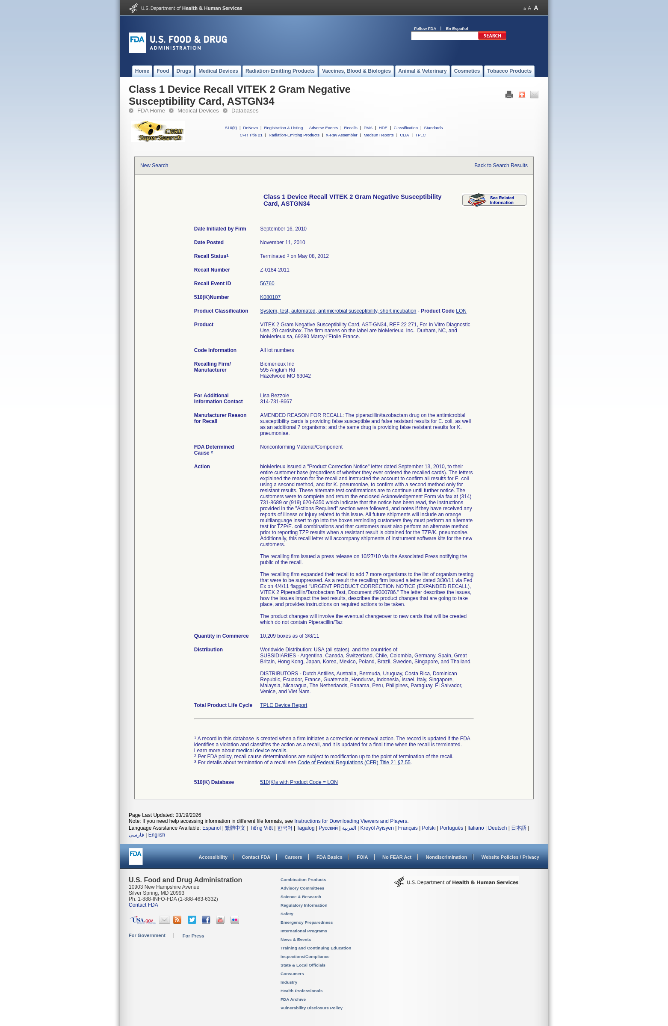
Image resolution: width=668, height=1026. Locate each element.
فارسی (136, 835)
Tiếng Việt (261, 828)
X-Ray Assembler (342, 135)
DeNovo (250, 127)
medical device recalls (261, 751)
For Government (147, 935)
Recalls (350, 127)
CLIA (404, 135)
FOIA (362, 857)
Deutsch (497, 828)
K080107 (270, 297)
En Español (457, 28)
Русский (328, 828)
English (156, 835)
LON (461, 311)
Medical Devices (198, 110)
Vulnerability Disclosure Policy (312, 1007)
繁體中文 (235, 828)
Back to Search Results (501, 166)
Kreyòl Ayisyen (377, 828)
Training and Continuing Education (316, 948)
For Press (193, 935)
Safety (287, 913)
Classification (405, 127)
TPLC (420, 135)
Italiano (475, 828)
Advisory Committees (302, 888)
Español (211, 828)
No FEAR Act (396, 857)
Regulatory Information (304, 905)
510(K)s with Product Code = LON (299, 782)
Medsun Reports (378, 135)
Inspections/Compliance (305, 956)
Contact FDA (256, 857)
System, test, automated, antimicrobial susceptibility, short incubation (338, 311)
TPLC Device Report (283, 705)
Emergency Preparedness (307, 922)
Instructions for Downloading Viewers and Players (350, 821)
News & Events (296, 939)
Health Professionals (301, 990)
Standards (433, 127)
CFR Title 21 (250, 135)
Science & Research (301, 896)
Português (451, 828)
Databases (245, 110)
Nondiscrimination (446, 857)
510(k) (231, 127)
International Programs (304, 930)
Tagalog (306, 828)
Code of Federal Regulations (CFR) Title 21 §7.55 (354, 763)
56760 (267, 284)
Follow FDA (425, 28)
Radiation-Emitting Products (294, 135)
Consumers (292, 973)
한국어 (285, 828)
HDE (383, 127)
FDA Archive (293, 999)
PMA (368, 127)
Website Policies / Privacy (510, 857)
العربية (349, 828)
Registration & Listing (283, 127)
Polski (429, 828)
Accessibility (213, 857)
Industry (289, 982)
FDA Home (151, 110)
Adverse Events (323, 127)
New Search (154, 166)
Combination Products (303, 879)
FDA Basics (329, 857)
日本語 (518, 828)
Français (408, 828)
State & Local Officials (303, 965)
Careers (293, 857)
